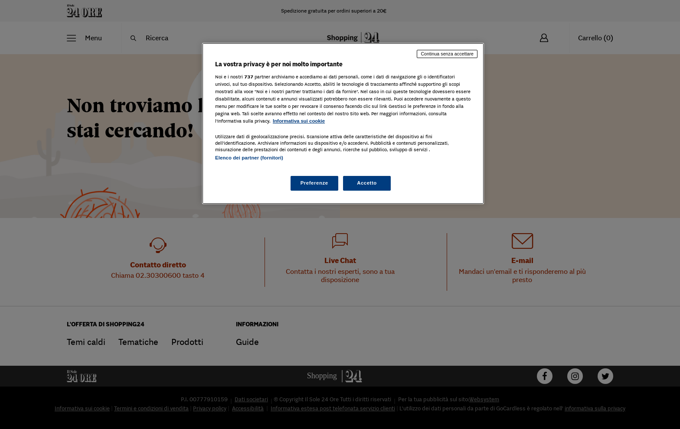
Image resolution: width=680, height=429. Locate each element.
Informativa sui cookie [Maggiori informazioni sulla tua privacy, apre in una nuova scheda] (299, 121)
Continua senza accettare (447, 53)
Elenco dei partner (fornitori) (249, 157)
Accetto (367, 182)
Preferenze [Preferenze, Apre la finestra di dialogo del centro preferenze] (314, 182)
